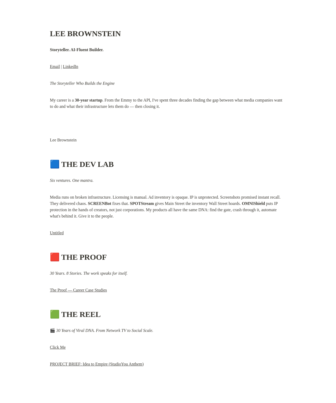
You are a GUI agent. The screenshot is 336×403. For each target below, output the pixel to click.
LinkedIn (70, 66)
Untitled (57, 233)
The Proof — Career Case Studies (78, 290)
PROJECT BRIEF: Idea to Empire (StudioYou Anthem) (97, 364)
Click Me (58, 347)
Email (55, 66)
